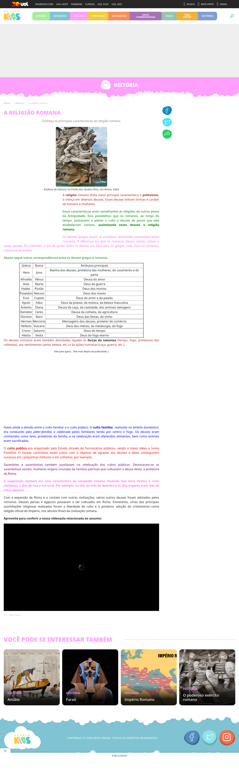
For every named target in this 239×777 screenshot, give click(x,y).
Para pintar (187, 16)
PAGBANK (76, 4)
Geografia (60, 16)
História (79, 16)
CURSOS (89, 4)
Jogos (169, 16)
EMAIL (222, 4)
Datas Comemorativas (145, 16)
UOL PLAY (102, 4)
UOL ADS (117, 4)
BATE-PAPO (206, 4)
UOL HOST (62, 4)
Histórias (207, 16)
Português (98, 16)
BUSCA (189, 4)
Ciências (41, 16)
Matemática (119, 16)
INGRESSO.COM (44, 4)
